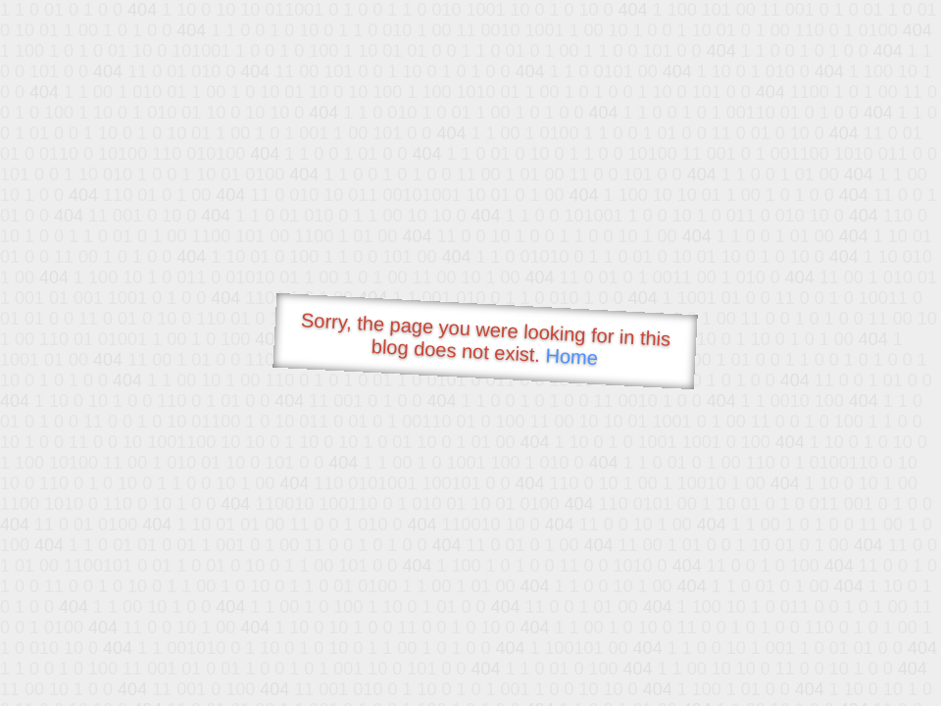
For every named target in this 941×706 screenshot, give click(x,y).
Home (571, 356)
